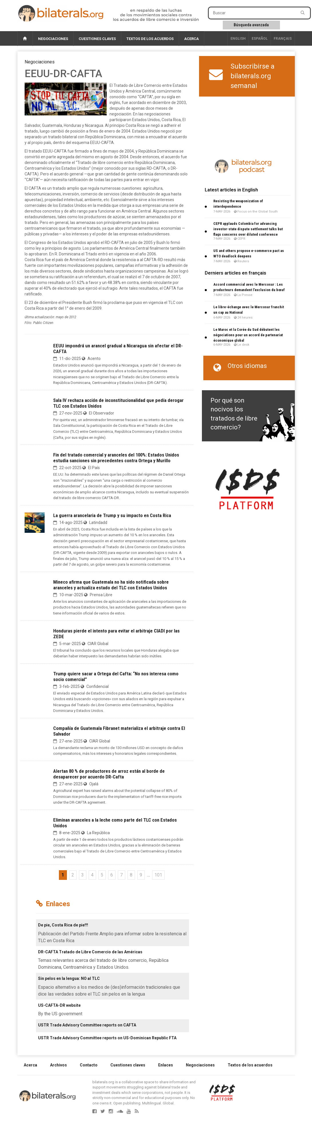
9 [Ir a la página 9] (141, 875)
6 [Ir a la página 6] (111, 875)
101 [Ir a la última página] (158, 875)
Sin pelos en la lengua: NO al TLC (69, 978)
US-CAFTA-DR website (59, 1005)
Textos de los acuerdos (150, 39)
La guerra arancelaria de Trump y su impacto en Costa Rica (112, 515)
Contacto (89, 1065)
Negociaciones (53, 39)
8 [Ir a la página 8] (131, 875)
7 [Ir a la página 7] (121, 875)
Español (260, 39)
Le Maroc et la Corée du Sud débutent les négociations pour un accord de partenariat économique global (248, 335)
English (238, 39)
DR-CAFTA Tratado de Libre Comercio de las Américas (90, 952)
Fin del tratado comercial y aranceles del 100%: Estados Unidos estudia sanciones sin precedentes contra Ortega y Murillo (116, 457)
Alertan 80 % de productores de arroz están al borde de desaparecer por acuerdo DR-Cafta (109, 774)
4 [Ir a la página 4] (92, 875)
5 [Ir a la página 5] (102, 875)
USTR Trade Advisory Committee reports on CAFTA (87, 1025)
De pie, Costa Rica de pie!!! (63, 925)
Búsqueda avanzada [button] (251, 25)
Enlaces (165, 1065)
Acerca (191, 39)
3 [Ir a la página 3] (82, 875)
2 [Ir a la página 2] (72, 875)
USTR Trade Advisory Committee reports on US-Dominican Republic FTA (107, 1038)
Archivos (58, 1065)
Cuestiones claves (97, 39)
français (283, 39)
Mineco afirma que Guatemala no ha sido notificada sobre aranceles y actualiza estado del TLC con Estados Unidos (111, 584)
